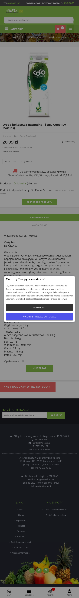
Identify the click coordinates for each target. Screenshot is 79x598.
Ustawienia (39, 307)
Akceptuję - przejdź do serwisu (39, 316)
